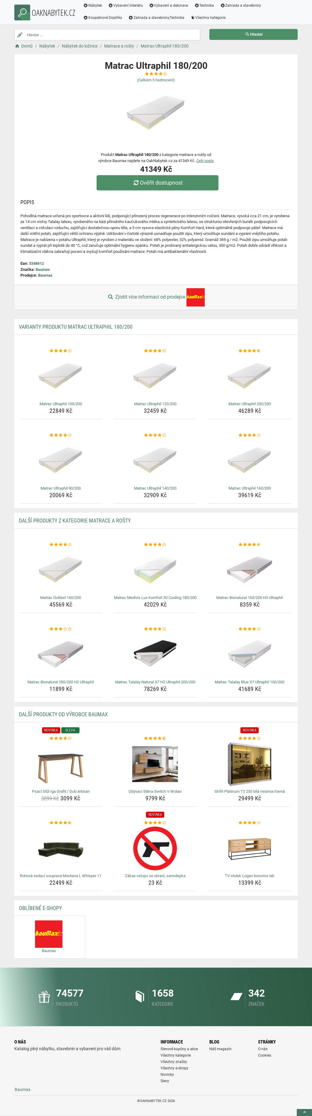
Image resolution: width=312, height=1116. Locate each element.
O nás (263, 1049)
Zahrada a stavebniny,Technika (156, 18)
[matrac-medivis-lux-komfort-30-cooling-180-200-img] (155, 570)
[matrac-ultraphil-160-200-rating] (249, 435)
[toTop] (304, 1112)
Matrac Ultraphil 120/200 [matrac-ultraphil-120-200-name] (155, 404)
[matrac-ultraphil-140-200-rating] (155, 435)
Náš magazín (220, 1049)
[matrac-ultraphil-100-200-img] (60, 376)
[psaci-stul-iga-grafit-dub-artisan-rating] (60, 738)
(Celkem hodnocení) (156, 80)
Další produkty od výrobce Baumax (63, 714)
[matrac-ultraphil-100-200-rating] (60, 351)
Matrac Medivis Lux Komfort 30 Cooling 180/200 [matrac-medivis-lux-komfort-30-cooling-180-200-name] (155, 597)
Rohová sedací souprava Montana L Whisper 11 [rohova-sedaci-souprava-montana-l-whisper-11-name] (60, 875)
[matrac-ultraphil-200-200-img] (249, 376)
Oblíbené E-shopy (40, 908)
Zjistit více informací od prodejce (156, 297)
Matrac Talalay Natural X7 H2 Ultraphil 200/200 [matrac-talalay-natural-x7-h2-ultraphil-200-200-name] (155, 682)
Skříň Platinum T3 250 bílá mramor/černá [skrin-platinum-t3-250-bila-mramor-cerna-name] (249, 791)
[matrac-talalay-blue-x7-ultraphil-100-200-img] (249, 655)
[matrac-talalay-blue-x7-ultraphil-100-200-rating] (249, 629)
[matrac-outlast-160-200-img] (60, 570)
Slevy (165, 1081)
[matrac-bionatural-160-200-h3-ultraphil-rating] (249, 545)
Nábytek (92, 5)
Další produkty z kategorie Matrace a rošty (75, 520)
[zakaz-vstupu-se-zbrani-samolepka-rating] (155, 823)
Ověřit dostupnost (157, 183)
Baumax (43, 269)
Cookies (264, 1055)
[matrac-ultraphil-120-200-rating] (155, 351)
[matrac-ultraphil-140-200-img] (155, 461)
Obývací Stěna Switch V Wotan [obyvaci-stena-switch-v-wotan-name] (155, 791)
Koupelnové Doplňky (102, 18)
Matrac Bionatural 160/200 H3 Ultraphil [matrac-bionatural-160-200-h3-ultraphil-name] (249, 597)
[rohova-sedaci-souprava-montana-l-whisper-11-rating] (60, 823)
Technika (204, 5)
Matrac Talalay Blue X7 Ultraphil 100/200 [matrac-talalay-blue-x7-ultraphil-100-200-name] (249, 682)
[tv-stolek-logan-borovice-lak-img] (249, 848)
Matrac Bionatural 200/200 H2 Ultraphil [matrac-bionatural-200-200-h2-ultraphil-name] (60, 682)
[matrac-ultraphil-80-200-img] (60, 461)
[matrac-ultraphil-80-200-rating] (60, 435)
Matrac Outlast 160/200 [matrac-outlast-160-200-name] (60, 597)
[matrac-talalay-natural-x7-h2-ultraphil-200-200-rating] (155, 629)
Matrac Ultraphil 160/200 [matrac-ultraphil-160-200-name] (250, 488)
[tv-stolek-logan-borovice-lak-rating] (249, 823)
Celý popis (205, 160)
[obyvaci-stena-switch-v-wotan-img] (155, 764)
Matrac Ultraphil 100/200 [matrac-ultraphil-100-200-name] (61, 404)
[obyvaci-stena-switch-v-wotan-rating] (155, 738)
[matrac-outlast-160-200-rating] (60, 545)
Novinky (167, 1074)
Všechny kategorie (208, 18)
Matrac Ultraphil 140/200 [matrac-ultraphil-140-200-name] (155, 488)
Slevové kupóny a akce (179, 1049)
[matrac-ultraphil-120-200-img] (155, 376)
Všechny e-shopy (174, 1068)
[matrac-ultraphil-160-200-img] (249, 461)
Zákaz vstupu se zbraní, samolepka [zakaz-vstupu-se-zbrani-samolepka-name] (155, 875)
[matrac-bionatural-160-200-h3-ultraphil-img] (249, 570)
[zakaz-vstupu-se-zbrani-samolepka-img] (155, 848)
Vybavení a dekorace (168, 5)
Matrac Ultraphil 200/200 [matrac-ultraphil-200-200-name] (250, 404)
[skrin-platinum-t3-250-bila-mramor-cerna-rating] (249, 738)
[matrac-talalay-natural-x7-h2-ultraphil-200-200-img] (155, 655)
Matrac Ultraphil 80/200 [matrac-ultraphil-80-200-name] (61, 488)
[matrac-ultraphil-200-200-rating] (249, 351)
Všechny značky (174, 1062)
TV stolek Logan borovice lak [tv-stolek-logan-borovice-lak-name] (250, 875)
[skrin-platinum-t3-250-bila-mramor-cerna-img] (249, 764)
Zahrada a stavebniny (240, 5)
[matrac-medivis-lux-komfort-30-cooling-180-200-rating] (155, 545)
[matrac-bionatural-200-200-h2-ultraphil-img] (60, 655)
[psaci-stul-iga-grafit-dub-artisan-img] (60, 764)
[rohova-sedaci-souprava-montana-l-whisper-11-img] (60, 848)
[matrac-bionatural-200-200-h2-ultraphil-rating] (60, 629)
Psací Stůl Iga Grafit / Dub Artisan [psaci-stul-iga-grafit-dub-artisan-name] (61, 791)
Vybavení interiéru (125, 5)
